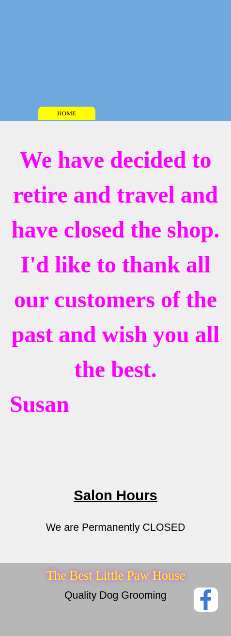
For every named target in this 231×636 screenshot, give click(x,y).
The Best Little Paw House (115, 575)
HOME (66, 113)
